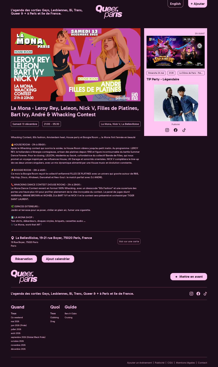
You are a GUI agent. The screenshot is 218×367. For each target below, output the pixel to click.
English (175, 4)
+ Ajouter (198, 4)
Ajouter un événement (139, 362)
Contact (202, 362)
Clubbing (54, 317)
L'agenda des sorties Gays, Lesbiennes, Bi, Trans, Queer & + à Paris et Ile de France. (47, 11)
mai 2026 (15, 321)
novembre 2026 (18, 345)
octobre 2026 (17, 341)
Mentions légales (185, 362)
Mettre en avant (189, 277)
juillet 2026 (16, 329)
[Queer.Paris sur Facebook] (175, 129)
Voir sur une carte (129, 241)
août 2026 (15, 333)
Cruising (68, 317)
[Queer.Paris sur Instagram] (167, 129)
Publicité (176, 124)
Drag (52, 321)
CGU (170, 362)
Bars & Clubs (71, 313)
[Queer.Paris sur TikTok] (184, 129)
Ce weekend (17, 317)
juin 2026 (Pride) (19, 325)
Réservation (24, 259)
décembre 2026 (18, 349)
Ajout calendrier (58, 259)
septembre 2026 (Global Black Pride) (28, 337)
